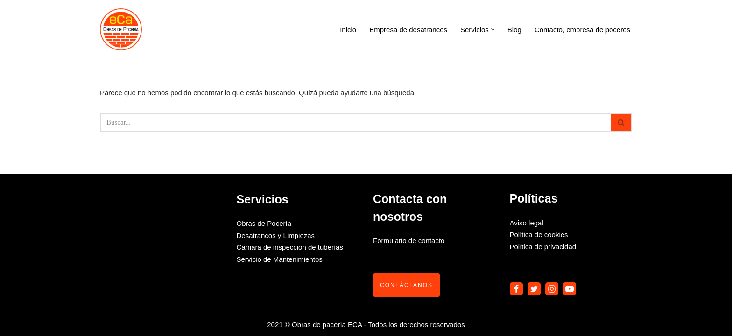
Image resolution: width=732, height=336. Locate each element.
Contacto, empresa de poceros (582, 30)
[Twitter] (534, 288)
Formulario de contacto (408, 241)
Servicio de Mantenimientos (280, 259)
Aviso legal (526, 223)
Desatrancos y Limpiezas (276, 235)
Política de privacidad (543, 247)
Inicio (348, 30)
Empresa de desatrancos (408, 30)
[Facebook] (516, 288)
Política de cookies (539, 234)
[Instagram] (551, 288)
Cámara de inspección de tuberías (290, 247)
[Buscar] (355, 122)
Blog (514, 30)
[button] (492, 29)
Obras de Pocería (264, 223)
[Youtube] (569, 288)
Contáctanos (406, 285)
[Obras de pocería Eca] (121, 29)
